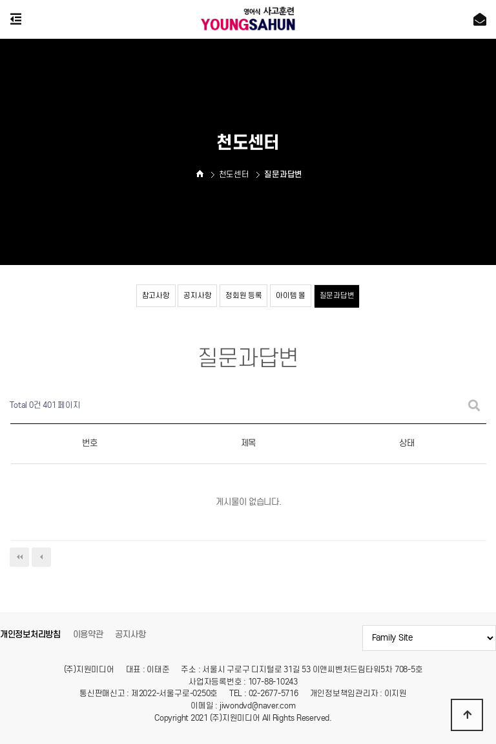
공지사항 (197, 295)
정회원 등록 (243, 295)
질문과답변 (337, 295)
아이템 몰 (290, 295)
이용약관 (88, 634)
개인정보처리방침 (30, 634)
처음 (19, 557)
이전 (41, 557)
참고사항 (156, 295)
